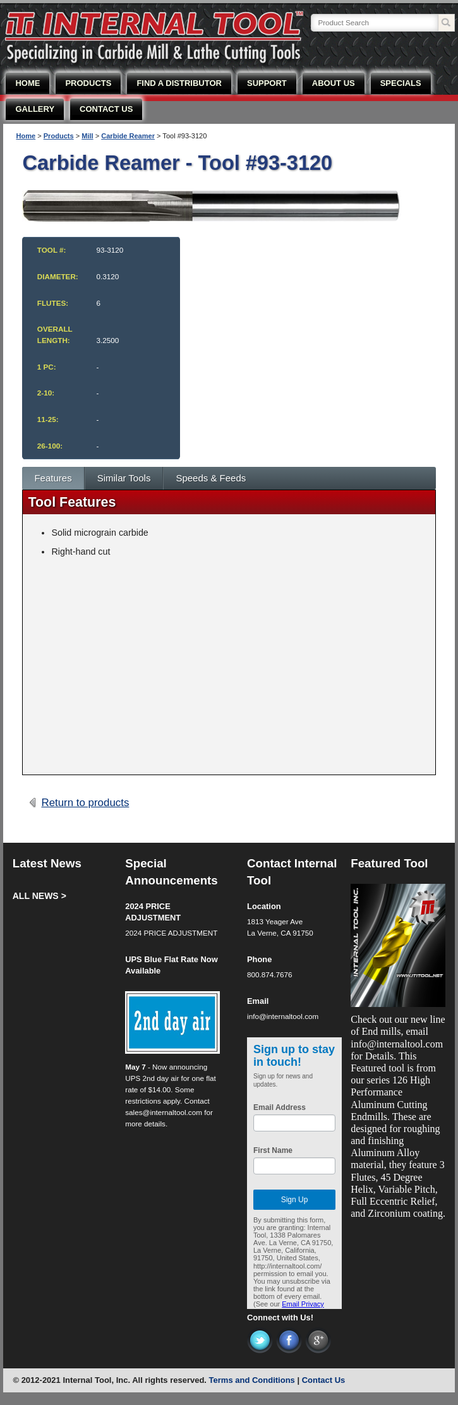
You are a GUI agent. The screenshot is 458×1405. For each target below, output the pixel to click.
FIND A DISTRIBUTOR (179, 83)
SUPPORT (267, 83)
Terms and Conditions (252, 1380)
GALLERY (34, 109)
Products (59, 136)
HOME (27, 83)
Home (25, 136)
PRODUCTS (88, 83)
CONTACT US (106, 109)
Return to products (85, 803)
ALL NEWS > (39, 896)
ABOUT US (333, 83)
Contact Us (324, 1380)
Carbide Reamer (128, 136)
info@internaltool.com (282, 1016)
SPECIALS (400, 83)
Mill (87, 136)
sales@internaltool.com (163, 1112)
